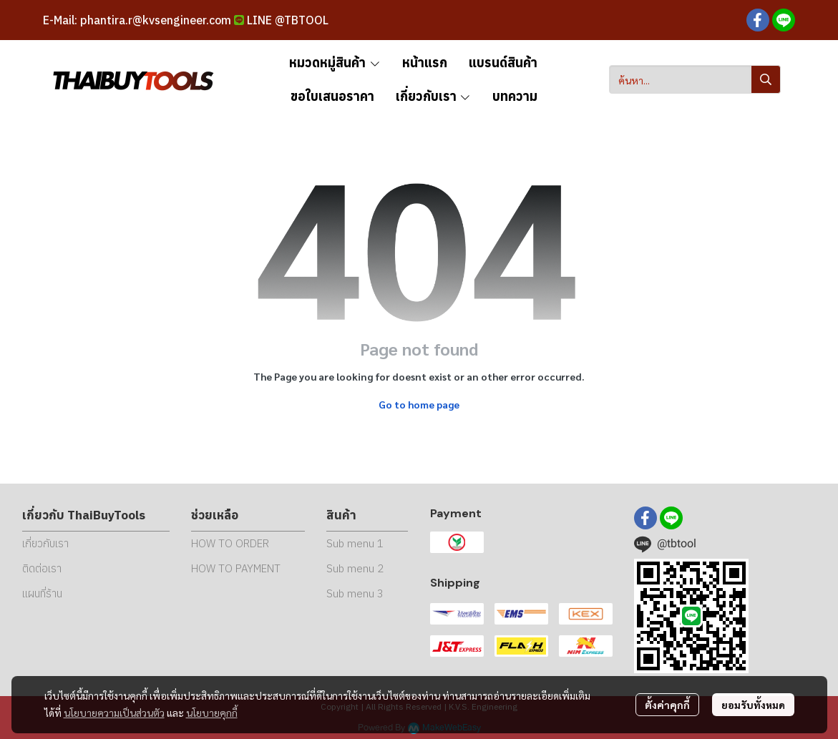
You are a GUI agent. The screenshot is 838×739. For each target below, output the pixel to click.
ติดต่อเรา (42, 568)
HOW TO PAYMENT (236, 568)
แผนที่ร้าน (42, 593)
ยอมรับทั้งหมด (753, 704)
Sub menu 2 (355, 568)
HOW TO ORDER (230, 543)
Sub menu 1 (355, 543)
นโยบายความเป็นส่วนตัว (114, 712)
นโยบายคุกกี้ (212, 712)
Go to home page (419, 404)
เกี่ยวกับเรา (45, 543)
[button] (694, 79)
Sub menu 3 (355, 593)
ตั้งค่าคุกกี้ (667, 704)
